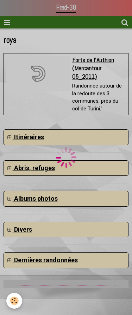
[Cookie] (14, 301)
